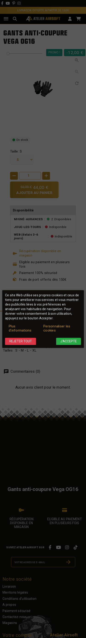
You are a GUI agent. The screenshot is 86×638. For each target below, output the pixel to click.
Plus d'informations (20, 328)
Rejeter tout (20, 341)
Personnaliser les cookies (56, 328)
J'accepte (68, 341)
